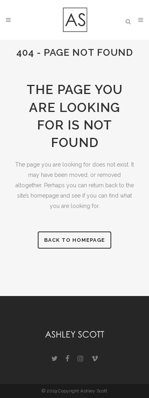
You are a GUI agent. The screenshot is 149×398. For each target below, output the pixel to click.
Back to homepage (74, 240)
